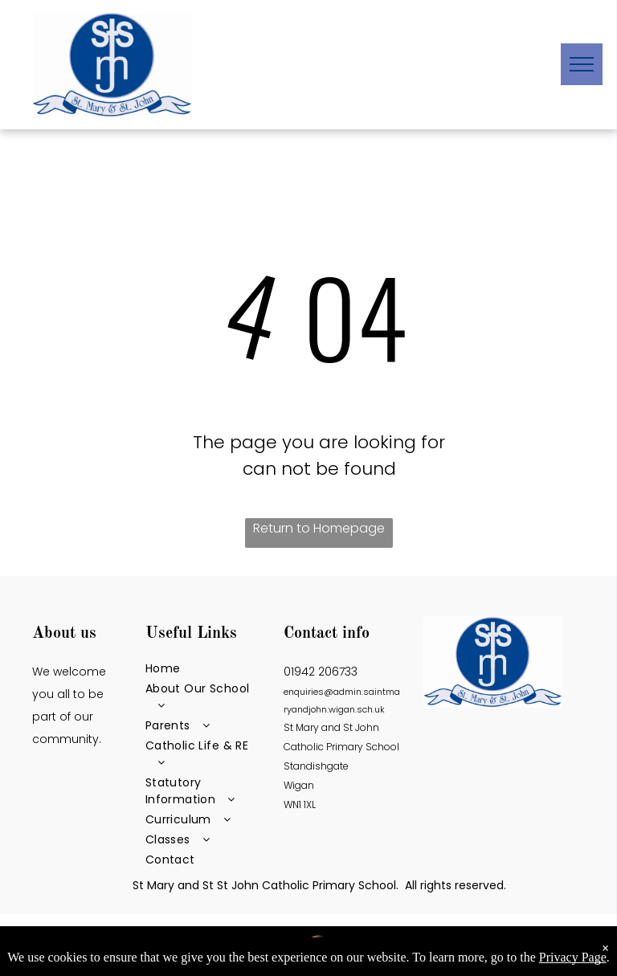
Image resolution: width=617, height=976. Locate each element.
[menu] (582, 64)
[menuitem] (204, 669)
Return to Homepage (319, 528)
